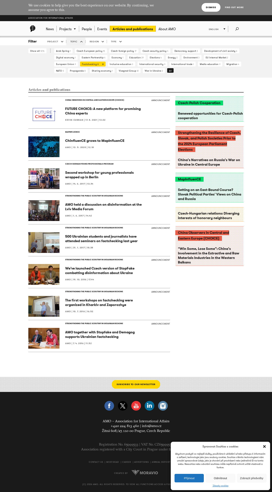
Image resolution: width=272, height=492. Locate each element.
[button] (264, 446)
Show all (37, 51)
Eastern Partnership (94, 57)
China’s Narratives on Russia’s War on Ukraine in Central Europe (209, 162)
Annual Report (161, 461)
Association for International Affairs (50, 18)
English (214, 29)
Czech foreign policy (124, 51)
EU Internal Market (217, 57)
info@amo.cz (152, 425)
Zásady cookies (220, 485)
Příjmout (189, 478)
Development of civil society (220, 51)
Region (94, 41)
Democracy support (186, 51)
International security (152, 64)
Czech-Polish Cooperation (199, 102)
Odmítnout (220, 478)
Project (52, 41)
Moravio (144, 472)
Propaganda (78, 70)
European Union (66, 64)
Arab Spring (63, 51)
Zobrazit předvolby (251, 478)
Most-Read (112, 461)
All (170, 70)
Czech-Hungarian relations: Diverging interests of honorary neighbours (208, 215)
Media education (210, 64)
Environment (192, 57)
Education (136, 57)
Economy (117, 57)
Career (126, 461)
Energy (173, 57)
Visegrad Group (129, 70)
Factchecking (92, 64)
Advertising (141, 461)
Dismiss (211, 7)
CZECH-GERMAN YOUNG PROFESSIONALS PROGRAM (89, 163)
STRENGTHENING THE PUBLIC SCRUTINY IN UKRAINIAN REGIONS (94, 195)
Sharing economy (102, 70)
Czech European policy (91, 51)
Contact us (96, 461)
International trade (182, 64)
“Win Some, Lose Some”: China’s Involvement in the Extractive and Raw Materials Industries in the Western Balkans (208, 255)
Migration (232, 64)
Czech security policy (155, 51)
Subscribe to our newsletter (136, 384)
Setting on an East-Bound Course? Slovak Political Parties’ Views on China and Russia (209, 194)
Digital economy (66, 57)
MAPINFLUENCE (72, 132)
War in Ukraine (154, 70)
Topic (74, 41)
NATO (60, 70)
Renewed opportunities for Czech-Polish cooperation (210, 115)
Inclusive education (121, 64)
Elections (156, 57)
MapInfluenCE (189, 179)
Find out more (234, 7)
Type (114, 41)
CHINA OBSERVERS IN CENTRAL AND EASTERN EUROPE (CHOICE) (94, 100)
